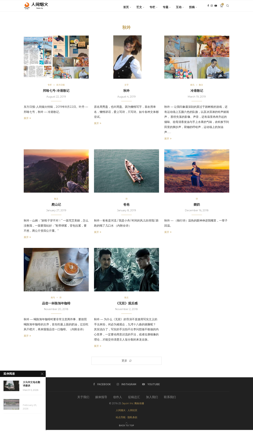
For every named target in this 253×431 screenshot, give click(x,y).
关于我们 (83, 398)
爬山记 (56, 205)
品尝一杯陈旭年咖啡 (56, 304)
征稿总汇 (134, 398)
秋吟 (126, 91)
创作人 (117, 398)
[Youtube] (216, 7)
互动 (178, 7)
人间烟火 (121, 411)
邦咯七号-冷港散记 (56, 91)
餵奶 (197, 205)
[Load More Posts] (126, 362)
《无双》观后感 (126, 304)
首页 (126, 7)
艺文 (139, 7)
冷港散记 (196, 91)
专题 (165, 7)
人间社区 (132, 411)
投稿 (192, 7)
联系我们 (170, 398)
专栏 (152, 7)
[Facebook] (208, 7)
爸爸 (126, 205)
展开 (27, 118)
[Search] (227, 7)
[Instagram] (212, 7)
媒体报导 (101, 398)
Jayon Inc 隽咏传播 (133, 404)
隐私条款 (132, 418)
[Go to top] (126, 426)
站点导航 (121, 418)
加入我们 (152, 398)
